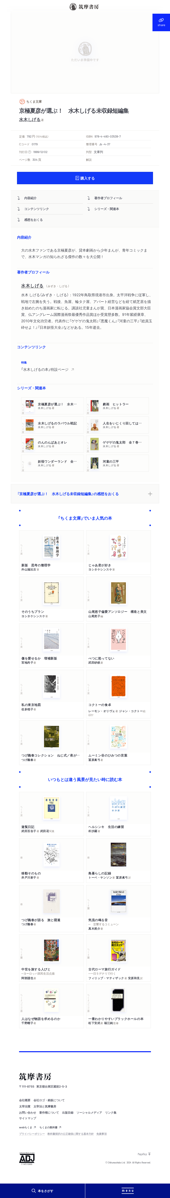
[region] (85, 366)
